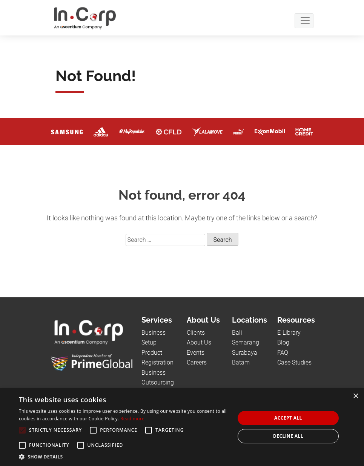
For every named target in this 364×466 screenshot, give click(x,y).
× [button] (355, 396)
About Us (199, 342)
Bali (237, 332)
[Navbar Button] (304, 20)
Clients (196, 332)
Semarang (245, 342)
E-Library (289, 332)
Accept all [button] (288, 418)
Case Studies (294, 362)
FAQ (282, 352)
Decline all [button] (288, 436)
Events (195, 352)
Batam (241, 362)
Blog (283, 342)
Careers (197, 362)
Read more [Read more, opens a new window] (132, 418)
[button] (124, 456)
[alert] (182, 427)
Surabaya (244, 352)
